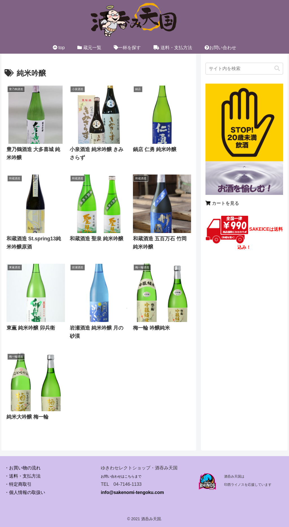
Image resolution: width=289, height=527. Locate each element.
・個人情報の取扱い (25, 492)
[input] (244, 69)
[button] (277, 68)
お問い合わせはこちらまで (121, 476)
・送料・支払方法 (23, 476)
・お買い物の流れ (23, 467)
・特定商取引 (18, 484)
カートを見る (222, 203)
